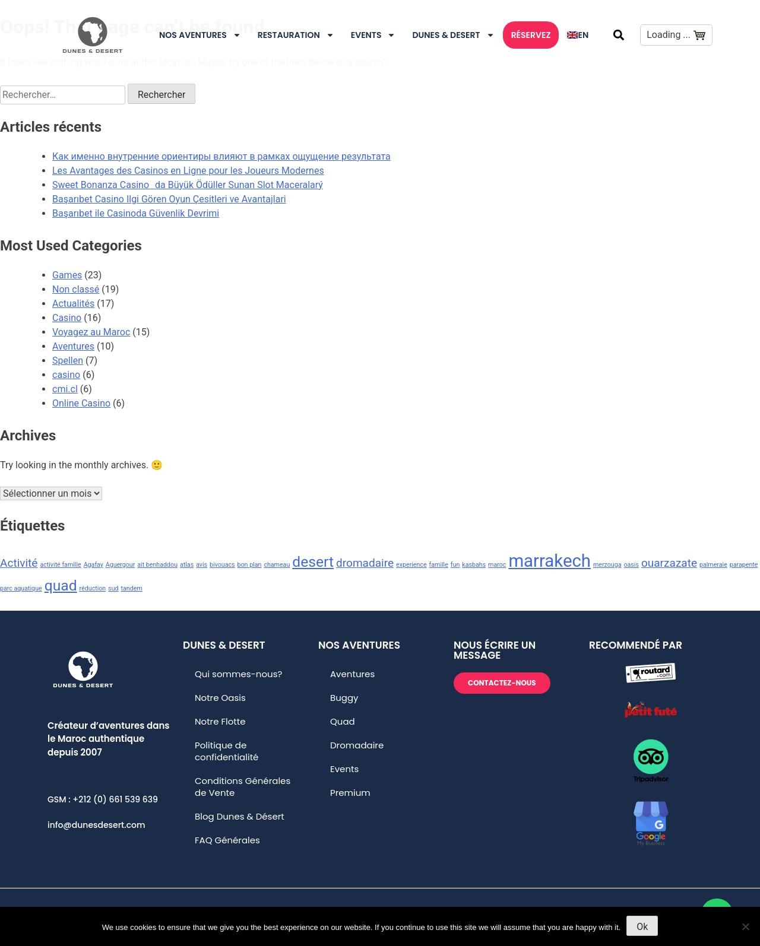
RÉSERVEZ (531, 35)
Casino (66, 317)
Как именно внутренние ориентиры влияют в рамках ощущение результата (221, 156)
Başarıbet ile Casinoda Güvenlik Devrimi (135, 213)
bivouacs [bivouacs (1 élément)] (222, 565)
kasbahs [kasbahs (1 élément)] (474, 565)
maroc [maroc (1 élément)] (497, 565)
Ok (642, 926)
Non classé (75, 289)
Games (67, 275)
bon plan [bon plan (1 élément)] (250, 565)
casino (66, 374)
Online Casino (81, 403)
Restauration (296, 35)
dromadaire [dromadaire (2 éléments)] (365, 563)
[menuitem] (578, 35)
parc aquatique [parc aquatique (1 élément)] (21, 588)
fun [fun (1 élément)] (455, 565)
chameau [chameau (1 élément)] (277, 565)
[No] (745, 926)
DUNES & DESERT (453, 35)
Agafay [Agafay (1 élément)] (93, 565)
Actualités (73, 303)
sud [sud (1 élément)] (113, 588)
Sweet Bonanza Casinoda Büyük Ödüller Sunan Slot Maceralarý (187, 185)
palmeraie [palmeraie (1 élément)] (713, 565)
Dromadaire (357, 745)
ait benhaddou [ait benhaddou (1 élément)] (157, 565)
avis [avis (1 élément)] (201, 565)
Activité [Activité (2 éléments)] (18, 563)
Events (373, 35)
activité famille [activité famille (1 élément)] (60, 565)
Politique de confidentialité (226, 751)
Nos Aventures (200, 35)
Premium (350, 792)
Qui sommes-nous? (238, 674)
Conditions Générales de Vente (242, 786)
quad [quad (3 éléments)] (61, 585)
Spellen (67, 360)
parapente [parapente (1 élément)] (744, 565)
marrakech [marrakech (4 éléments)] (549, 561)
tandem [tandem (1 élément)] (131, 588)
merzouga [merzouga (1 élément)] (607, 565)
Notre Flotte (220, 721)
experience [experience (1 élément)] (411, 565)
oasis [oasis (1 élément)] (630, 565)
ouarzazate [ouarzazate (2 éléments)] (669, 563)
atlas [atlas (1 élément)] (187, 565)
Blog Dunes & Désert (239, 816)
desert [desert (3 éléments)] (313, 561)
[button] (618, 35)
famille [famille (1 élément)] (438, 565)
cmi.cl (65, 389)
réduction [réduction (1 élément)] (93, 588)
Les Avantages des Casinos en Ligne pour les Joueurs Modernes (188, 170)
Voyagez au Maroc (91, 332)
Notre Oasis (220, 697)
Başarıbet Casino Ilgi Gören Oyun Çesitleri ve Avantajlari (169, 199)
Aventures (73, 346)
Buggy (344, 697)
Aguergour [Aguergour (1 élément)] (120, 565)
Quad (342, 721)
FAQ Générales (227, 840)
